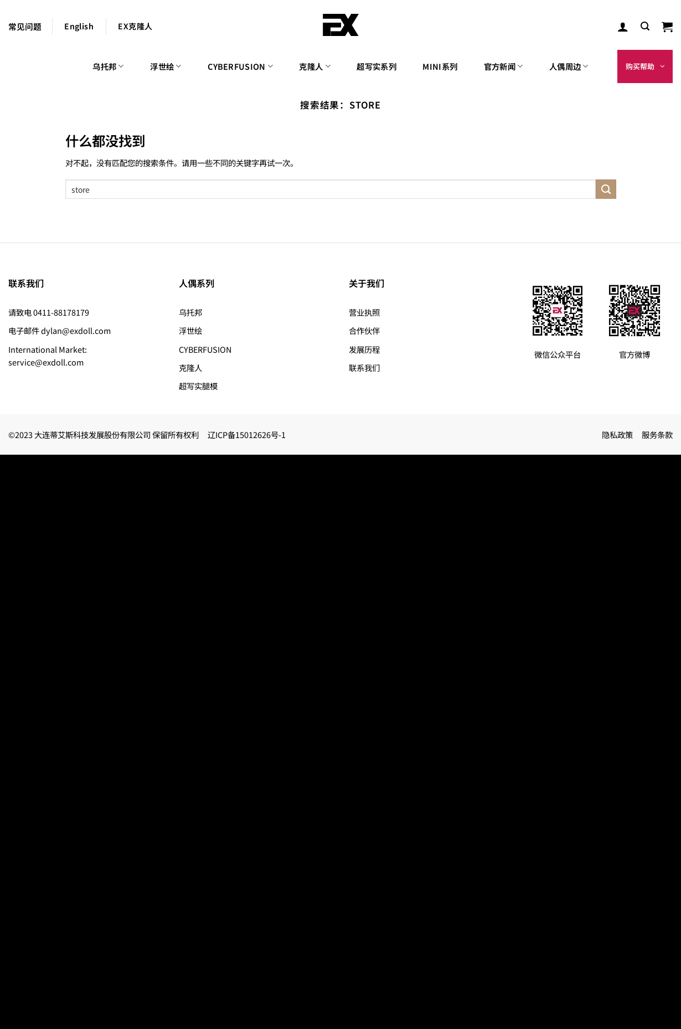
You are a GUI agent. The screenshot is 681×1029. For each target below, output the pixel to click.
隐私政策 (617, 434)
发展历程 (364, 349)
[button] (645, 26)
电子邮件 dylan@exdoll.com (59, 330)
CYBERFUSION (240, 66)
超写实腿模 (198, 386)
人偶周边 (569, 66)
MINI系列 (439, 66)
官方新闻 (503, 66)
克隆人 (314, 66)
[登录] (622, 26)
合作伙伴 (364, 330)
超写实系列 (376, 66)
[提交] (606, 189)
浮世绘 (165, 66)
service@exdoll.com (46, 362)
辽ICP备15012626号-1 (247, 434)
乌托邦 (107, 66)
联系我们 (364, 367)
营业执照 (364, 312)
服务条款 (657, 434)
